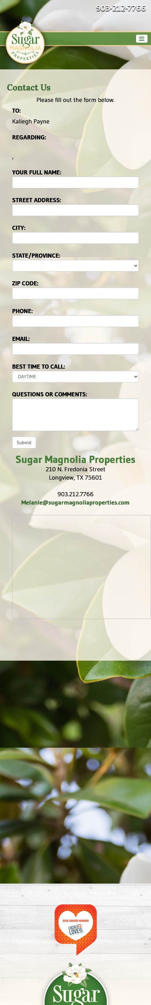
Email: (21, 339)
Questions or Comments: (49, 394)
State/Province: (36, 255)
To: (16, 110)
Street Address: (36, 200)
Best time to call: (38, 366)
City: (18, 228)
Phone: (22, 311)
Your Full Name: (36, 172)
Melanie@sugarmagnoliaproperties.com (76, 502)
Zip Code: (25, 283)
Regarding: (29, 137)
